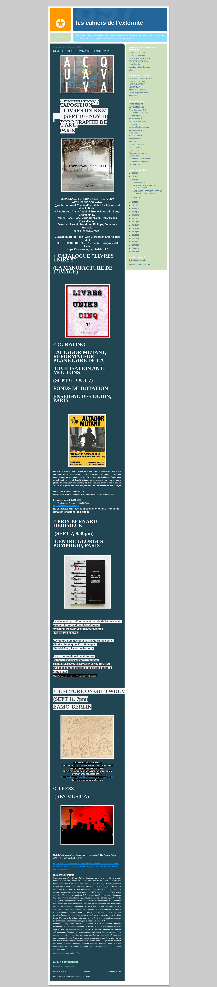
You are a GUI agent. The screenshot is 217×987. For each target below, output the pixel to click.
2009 (134, 245)
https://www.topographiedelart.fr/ (87, 249)
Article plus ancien (114, 971)
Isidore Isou (133, 133)
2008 (134, 248)
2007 (134, 252)
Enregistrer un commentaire (64, 966)
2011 (134, 238)
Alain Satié (133, 141)
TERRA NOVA (134, 87)
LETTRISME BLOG (136, 107)
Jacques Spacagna (136, 115)
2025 (134, 173)
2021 (134, 205)
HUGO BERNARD (136, 104)
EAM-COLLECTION (137, 53)
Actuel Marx (133, 96)
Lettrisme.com (134, 164)
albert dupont (134, 150)
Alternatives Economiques (139, 90)
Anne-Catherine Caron (138, 153)
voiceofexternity (139, 260)
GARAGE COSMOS (137, 55)
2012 (134, 235)
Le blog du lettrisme (136, 130)
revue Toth (133, 124)
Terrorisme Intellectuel (137, 121)
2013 (134, 232)
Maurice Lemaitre (136, 136)
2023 (134, 180)
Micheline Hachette (136, 144)
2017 (134, 218)
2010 (134, 242)
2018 (134, 215)
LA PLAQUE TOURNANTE (139, 58)
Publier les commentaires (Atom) (77, 976)
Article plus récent (60, 971)
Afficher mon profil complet (139, 264)
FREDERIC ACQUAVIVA (138, 61)
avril (136, 198)
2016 (134, 222)
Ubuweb (132, 70)
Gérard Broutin (135, 147)
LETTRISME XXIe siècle (138, 113)
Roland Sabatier (135, 138)
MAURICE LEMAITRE (137, 110)
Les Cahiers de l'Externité (109, 23)
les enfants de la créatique (139, 162)
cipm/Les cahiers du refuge (139, 67)
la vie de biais (134, 64)
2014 (134, 228)
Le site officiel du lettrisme (139, 127)
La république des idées (138, 93)
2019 (134, 212)
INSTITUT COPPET (137, 84)
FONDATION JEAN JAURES (140, 78)
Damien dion (134, 156)
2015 (134, 225)
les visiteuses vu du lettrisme (140, 159)
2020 (134, 209)
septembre (138, 182)
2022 (134, 202)
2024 (134, 176)
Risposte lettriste (135, 118)
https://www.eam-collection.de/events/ (87, 780)
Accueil (87, 971)
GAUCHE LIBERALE (137, 81)
